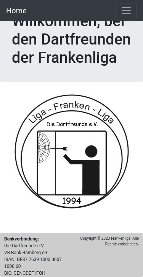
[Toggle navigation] (126, 10)
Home (16, 10)
